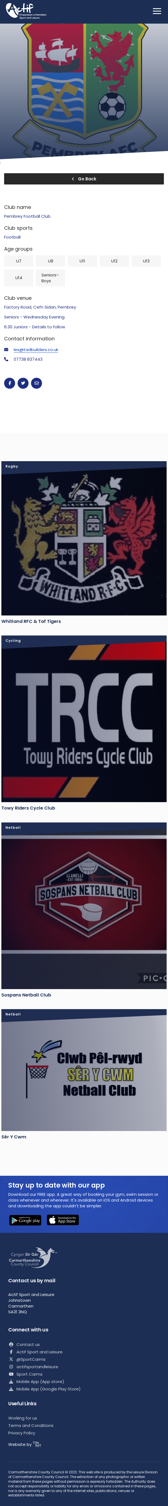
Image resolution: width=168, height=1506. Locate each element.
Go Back (84, 179)
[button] (25, 1220)
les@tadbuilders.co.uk (36, 349)
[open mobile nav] (157, 11)
